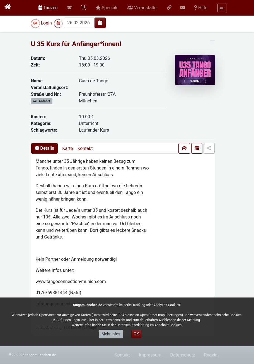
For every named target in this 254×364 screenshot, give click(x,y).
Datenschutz (182, 355)
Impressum (150, 355)
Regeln (211, 355)
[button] (69, 7)
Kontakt (85, 148)
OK (136, 334)
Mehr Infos (110, 334)
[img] (100, 22)
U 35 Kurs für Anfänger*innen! (76, 44)
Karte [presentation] (67, 148)
